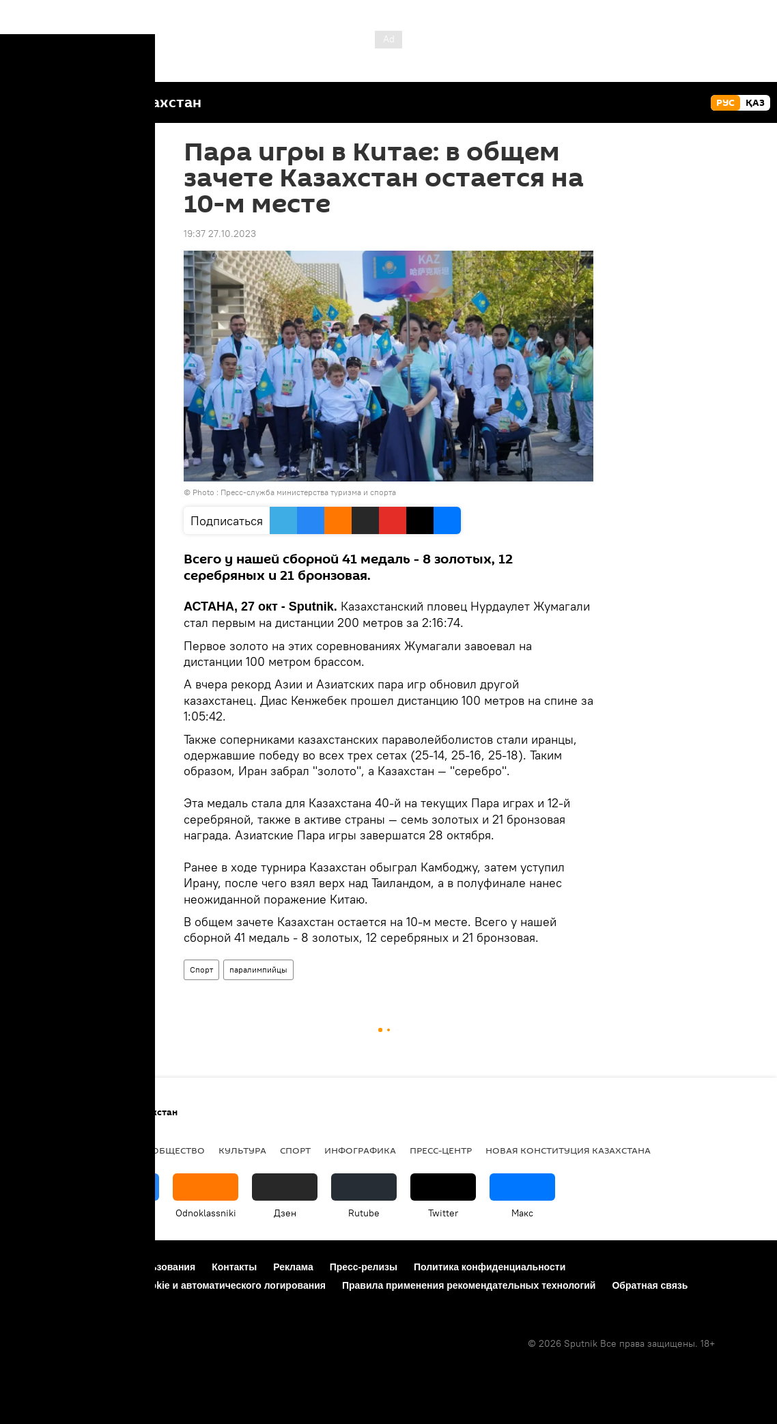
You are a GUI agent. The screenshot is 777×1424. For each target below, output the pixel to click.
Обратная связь (650, 1285)
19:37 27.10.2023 (220, 233)
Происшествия (52, 1150)
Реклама (293, 1266)
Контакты (234, 1266)
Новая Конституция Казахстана (568, 1150)
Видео (121, 1150)
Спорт (201, 969)
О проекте (38, 1266)
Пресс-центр (441, 1150)
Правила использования (137, 1266)
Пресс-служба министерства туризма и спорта (308, 492)
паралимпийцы (258, 969)
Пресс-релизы (363, 1266)
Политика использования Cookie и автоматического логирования (170, 1285)
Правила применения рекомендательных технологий (469, 1285)
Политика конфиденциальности (489, 1266)
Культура (242, 1150)
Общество (178, 1150)
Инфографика (360, 1150)
